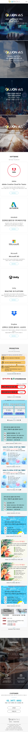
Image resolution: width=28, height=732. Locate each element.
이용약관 (10, 721)
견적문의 (14, 708)
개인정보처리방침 (16, 721)
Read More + (14, 193)
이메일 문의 (14, 711)
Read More (14, 654)
